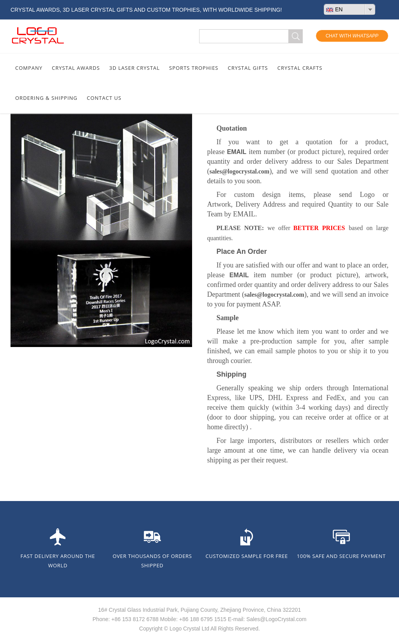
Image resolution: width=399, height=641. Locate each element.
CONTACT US (104, 97)
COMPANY (28, 67)
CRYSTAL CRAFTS (300, 67)
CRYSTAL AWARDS (76, 67)
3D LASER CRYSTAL (134, 67)
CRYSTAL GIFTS (248, 67)
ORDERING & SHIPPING (46, 97)
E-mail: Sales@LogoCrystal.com (266, 619)
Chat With (352, 36)
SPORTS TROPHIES (193, 67)
